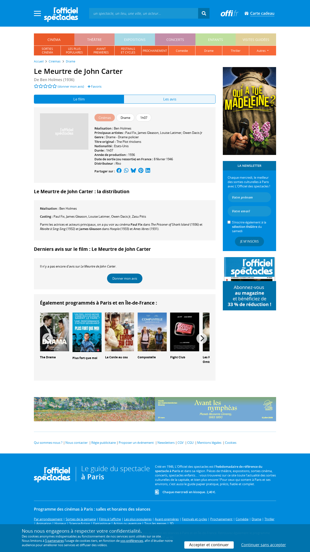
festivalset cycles (128, 50)
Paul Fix (130, 132)
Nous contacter (76, 442)
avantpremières (101, 50)
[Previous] (47, 338)
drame (209, 51)
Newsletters (166, 442)
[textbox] (143, 13)
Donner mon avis (124, 278)
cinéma (54, 39)
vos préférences (131, 540)
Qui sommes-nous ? (48, 442)
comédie (182, 51)
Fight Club (177, 357)
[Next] (201, 338)
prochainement (155, 51)
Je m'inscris (249, 241)
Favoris (94, 86)
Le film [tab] (79, 99)
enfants (215, 39)
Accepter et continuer (209, 544)
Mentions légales (209, 442)
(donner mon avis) (71, 86)
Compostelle (147, 357)
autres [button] (261, 51)
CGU (190, 442)
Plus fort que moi (84, 358)
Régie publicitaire (103, 442)
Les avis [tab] (169, 99)
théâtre (94, 39)
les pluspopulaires (74, 50)
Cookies (230, 442)
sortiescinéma (47, 50)
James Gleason (148, 132)
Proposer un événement (136, 442)
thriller (235, 51)
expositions (135, 39)
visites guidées (256, 39)
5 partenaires (54, 540)
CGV (181, 442)
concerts (175, 39)
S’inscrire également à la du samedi (249, 226)
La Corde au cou (116, 357)
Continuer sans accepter (263, 544)
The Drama (48, 357)
